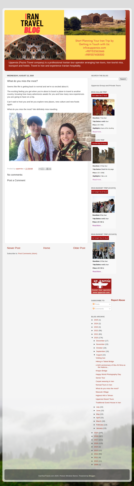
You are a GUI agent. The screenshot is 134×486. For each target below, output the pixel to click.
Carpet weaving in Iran (105, 381)
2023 (96, 327)
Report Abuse (118, 300)
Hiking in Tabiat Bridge (105, 361)
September (101, 351)
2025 (96, 320)
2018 (96, 436)
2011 (96, 457)
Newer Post (13, 248)
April (98, 418)
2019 (96, 433)
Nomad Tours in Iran (104, 385)
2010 (96, 461)
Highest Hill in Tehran (104, 395)
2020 (96, 338)
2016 (96, 443)
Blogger (92, 476)
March (99, 421)
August (99, 355)
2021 (96, 334)
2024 (96, 324)
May (98, 414)
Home (46, 248)
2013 (96, 450)
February (100, 425)
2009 (96, 465)
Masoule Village (102, 392)
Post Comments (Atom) (27, 253)
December (100, 341)
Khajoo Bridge (101, 371)
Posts (96, 304)
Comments (98, 309)
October (99, 348)
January (99, 428)
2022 (96, 331)
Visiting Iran (100, 358)
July (98, 407)
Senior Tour (100, 378)
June (98, 411)
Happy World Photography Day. (108, 374)
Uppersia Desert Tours (105, 399)
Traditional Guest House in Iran (108, 403)
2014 (96, 447)
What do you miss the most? (107, 388)
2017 (96, 440)
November (100, 344)
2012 (96, 454)
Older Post (79, 248)
